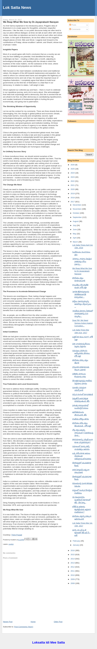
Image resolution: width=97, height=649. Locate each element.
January (76, 545)
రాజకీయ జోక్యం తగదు (80, 419)
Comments (74, 29)
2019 (73, 193)
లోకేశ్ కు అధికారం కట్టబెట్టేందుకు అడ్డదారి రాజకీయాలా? (81, 509)
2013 (73, 563)
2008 (73, 583)
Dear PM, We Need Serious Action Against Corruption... (82, 323)
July (75, 225)
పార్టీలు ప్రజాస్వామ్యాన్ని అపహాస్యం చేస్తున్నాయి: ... (81, 304)
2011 (73, 571)
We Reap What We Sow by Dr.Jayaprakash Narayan (31, 22)
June (75, 229)
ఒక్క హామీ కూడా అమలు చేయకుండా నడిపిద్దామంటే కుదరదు (81, 456)
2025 (73, 169)
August (76, 221)
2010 (73, 575)
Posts (72, 25)
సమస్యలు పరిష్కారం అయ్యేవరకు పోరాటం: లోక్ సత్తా (81, 353)
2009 (73, 579)
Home (33, 622)
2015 (73, 554)
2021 (73, 185)
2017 (73, 202)
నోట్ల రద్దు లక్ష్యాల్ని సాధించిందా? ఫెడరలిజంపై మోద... (82, 432)
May (75, 234)
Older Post (58, 622)
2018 (73, 198)
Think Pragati (16, 535)
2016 (73, 550)
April (75, 238)
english (11, 544)
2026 (73, 165)
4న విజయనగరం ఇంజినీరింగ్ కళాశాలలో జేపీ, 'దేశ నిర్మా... (81, 500)
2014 (73, 559)
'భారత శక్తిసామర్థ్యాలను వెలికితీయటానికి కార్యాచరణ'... (80, 294)
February (77, 541)
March (75, 242)
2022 (73, 181)
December (77, 205)
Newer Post (7, 622)
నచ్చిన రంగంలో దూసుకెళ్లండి (82, 394)
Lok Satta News (17, 7)
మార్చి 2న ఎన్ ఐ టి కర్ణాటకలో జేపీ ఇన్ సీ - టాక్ (81, 532)
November (77, 209)
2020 (73, 189)
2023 (73, 177)
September (77, 217)
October (76, 213)
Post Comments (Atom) (23, 627)
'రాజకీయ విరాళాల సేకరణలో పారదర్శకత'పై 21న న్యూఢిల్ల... (82, 313)
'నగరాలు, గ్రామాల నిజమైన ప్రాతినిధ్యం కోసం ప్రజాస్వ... (82, 261)
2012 (73, 567)
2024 (73, 173)
